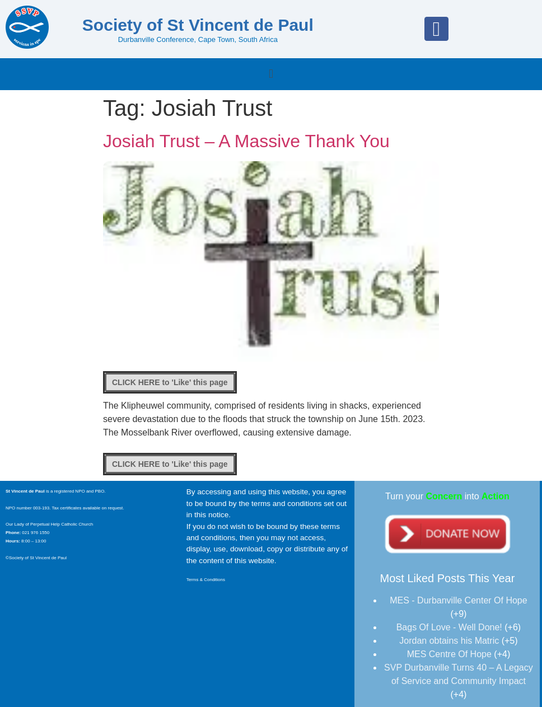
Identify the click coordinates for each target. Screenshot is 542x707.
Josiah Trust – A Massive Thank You (246, 141)
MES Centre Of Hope (449, 654)
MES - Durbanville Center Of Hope (458, 600)
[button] (270, 74)
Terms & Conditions (206, 579)
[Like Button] (170, 382)
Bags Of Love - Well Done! (449, 627)
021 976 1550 (35, 532)
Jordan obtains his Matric (449, 640)
